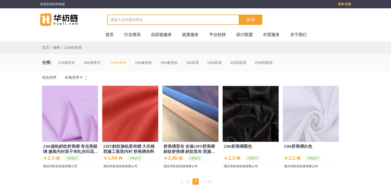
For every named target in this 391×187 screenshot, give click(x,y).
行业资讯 (132, 34)
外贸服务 (271, 34)
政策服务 (190, 34)
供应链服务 (161, 34)
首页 (109, 34)
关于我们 (298, 34)
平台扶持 (217, 34)
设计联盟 (244, 34)
